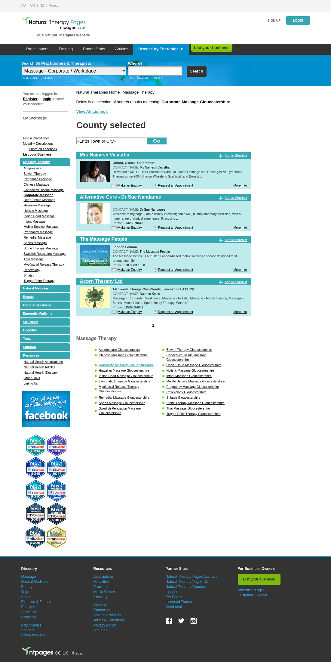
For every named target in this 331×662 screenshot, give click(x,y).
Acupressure (33, 168)
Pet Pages (174, 597)
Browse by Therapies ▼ (161, 49)
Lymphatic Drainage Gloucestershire (125, 381)
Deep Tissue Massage (39, 200)
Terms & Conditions (109, 620)
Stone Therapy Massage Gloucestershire (196, 403)
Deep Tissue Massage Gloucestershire (194, 365)
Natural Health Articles (39, 367)
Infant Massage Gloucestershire (189, 376)
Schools (27, 630)
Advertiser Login (251, 590)
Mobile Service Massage (41, 226)
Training (66, 49)
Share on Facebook (43, 149)
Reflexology (32, 270)
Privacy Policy (104, 625)
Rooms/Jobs (94, 49)
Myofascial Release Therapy (44, 264)
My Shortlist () (35, 118)
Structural (30, 322)
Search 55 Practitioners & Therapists (56, 63)
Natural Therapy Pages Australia (192, 576)
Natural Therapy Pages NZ (187, 582)
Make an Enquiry (130, 185)
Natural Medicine (36, 288)
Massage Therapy (36, 162)
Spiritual (29, 347)
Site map (100, 630)
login (47, 99)
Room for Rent (33, 635)
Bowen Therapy (35, 173)
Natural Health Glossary (41, 372)
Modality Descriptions (38, 143)
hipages (172, 592)
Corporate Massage (39, 195)
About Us (100, 605)
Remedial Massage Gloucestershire (124, 397)
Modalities (101, 582)
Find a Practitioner (36, 138)
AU (23, 5)
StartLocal (174, 607)
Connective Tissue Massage (44, 190)
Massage (28, 576)
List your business (212, 47)
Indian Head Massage (39, 216)
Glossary (100, 597)
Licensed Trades (179, 602)
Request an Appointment (175, 185)
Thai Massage (34, 259)
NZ (42, 5)
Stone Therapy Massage (41, 248)
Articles (121, 49)
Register (30, 99)
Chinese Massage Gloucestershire (123, 355)
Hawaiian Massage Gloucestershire (124, 370)
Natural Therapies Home (98, 92)
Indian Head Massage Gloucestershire (126, 376)
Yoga (27, 338)
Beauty (28, 297)
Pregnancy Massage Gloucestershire (193, 386)
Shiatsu (29, 275)
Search (196, 71)
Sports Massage (35, 243)
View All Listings (92, 111)
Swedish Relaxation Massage (45, 253)
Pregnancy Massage (38, 232)
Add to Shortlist (236, 155)
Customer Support (252, 595)
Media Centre (104, 592)
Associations (103, 576)
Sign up (274, 20)
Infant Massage (35, 221)
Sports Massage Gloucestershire (122, 403)
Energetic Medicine (37, 313)
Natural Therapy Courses (186, 587)
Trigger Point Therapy (39, 281)
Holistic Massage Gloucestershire (190, 370)
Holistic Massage (36, 210)
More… (53, 5)
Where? (135, 63)
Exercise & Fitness (37, 305)
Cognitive (30, 330)
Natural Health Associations (43, 361)
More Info (240, 185)
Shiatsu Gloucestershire (184, 397)
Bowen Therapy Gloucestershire (189, 349)
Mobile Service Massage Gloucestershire (196, 381)
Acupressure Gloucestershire (119, 349)
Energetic (29, 607)
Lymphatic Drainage (38, 179)
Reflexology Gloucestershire (187, 392)
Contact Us (102, 610)
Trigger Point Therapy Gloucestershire (194, 414)
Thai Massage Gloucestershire (188, 408)
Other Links (32, 378)
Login (298, 20)
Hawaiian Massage (37, 205)
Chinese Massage (36, 184)
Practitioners (37, 49)
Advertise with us (107, 615)
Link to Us (31, 383)
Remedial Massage (37, 237)
